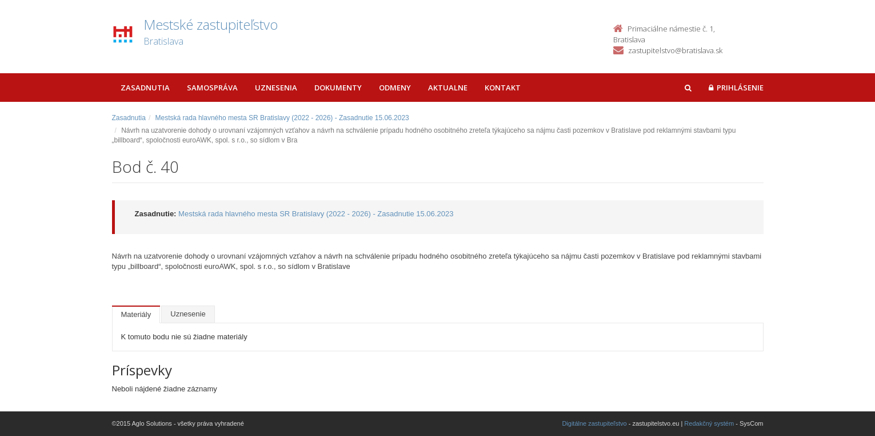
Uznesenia (276, 87)
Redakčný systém (709, 423)
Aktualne (448, 87)
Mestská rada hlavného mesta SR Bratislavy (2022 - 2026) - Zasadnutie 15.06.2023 (282, 118)
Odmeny (395, 87)
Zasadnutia (145, 87)
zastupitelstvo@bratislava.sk (675, 50)
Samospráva (212, 87)
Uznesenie (187, 314)
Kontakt (503, 87)
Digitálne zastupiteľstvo (594, 423)
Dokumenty (338, 87)
